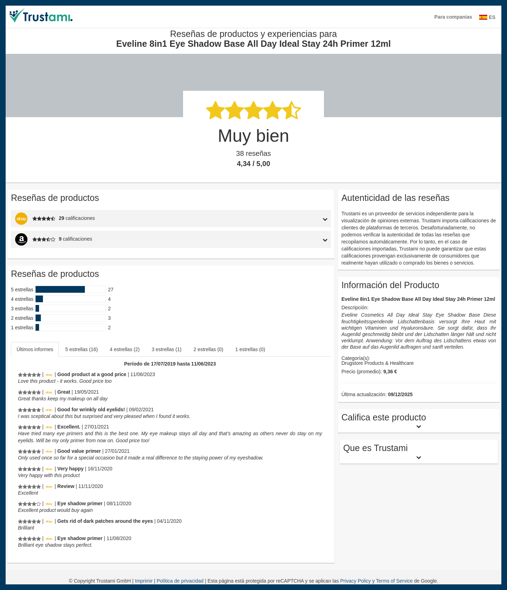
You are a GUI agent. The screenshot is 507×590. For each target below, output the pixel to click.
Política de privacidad (181, 581)
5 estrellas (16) (81, 349)
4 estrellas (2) (125, 349)
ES (487, 17)
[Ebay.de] (49, 374)
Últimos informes (35, 349)
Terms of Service (394, 581)
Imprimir (144, 581)
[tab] (289, 219)
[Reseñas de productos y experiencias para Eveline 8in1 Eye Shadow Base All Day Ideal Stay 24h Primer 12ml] (29, 374)
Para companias (453, 17)
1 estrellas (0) (250, 349)
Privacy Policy (355, 581)
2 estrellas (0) (208, 349)
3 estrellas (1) (167, 349)
